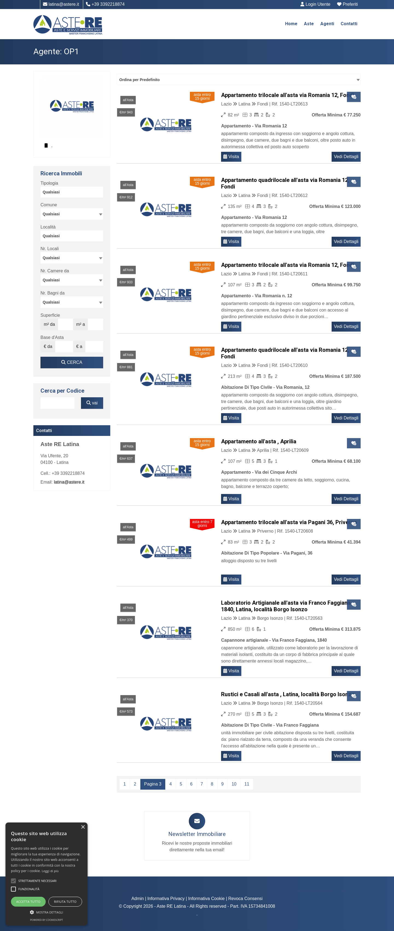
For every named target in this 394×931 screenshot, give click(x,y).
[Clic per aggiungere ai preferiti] (353, 97)
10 (233, 784)
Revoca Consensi (245, 898)
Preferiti (347, 4)
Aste (309, 23)
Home (291, 23)
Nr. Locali (49, 248)
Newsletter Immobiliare (197, 834)
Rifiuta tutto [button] (65, 901)
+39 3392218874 (105, 4)
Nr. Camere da (54, 271)
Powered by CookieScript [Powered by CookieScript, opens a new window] (46, 920)
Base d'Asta (52, 337)
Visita (231, 156)
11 (246, 784)
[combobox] (239, 79)
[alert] (46, 874)
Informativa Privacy (166, 898)
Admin (137, 898)
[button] (13, 880)
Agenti (327, 23)
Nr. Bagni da (52, 293)
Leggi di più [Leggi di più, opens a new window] (50, 871)
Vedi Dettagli (346, 156)
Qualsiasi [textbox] (51, 258)
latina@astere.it (61, 4)
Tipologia (49, 183)
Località (48, 227)
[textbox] (71, 213)
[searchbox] (73, 193)
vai (92, 403)
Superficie (50, 315)
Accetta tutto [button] (28, 901)
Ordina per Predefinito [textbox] (139, 80)
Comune (48, 204)
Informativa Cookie (206, 898)
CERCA (71, 362)
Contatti (349, 23)
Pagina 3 (152, 784)
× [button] (83, 827)
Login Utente (316, 4)
